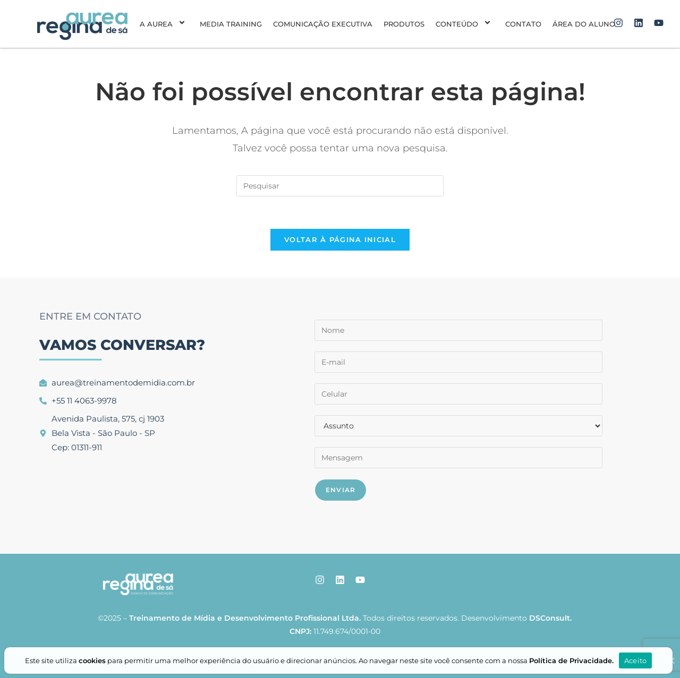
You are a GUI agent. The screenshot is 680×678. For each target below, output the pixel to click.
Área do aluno (583, 24)
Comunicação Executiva (322, 24)
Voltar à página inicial (340, 239)
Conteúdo (465, 23)
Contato (523, 24)
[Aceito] (671, 660)
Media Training (231, 24)
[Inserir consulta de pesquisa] (340, 185)
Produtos (404, 24)
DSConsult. (550, 618)
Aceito (635, 660)
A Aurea (164, 23)
